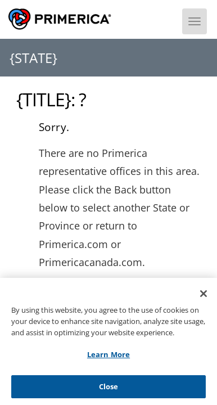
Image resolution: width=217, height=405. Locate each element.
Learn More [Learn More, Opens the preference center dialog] (108, 358)
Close (109, 390)
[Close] (203, 297)
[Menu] (194, 21)
